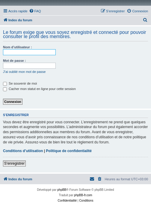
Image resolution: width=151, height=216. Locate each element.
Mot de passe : (14, 60)
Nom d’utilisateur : (17, 47)
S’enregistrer (14, 163)
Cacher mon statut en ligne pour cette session (39, 89)
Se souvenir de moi (20, 83)
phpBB (61, 189)
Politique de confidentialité (69, 151)
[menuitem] (35, 11)
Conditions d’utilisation (23, 151)
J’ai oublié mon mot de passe (24, 72)
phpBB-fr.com (83, 195)
